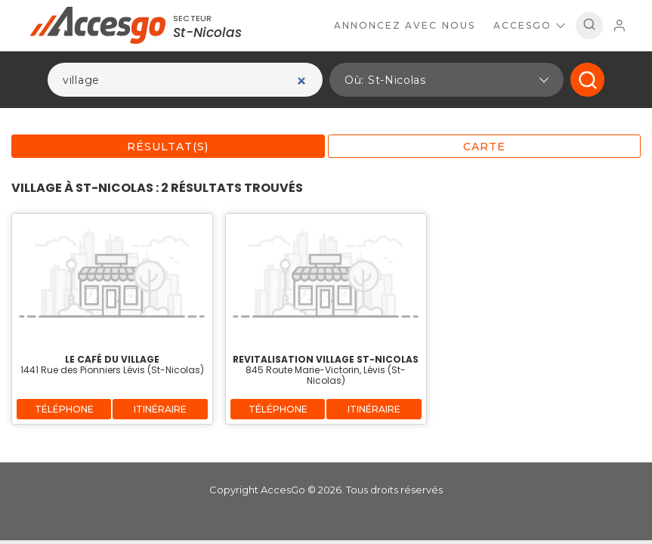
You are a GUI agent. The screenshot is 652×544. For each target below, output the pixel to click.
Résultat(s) (168, 146)
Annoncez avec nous (404, 25)
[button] (446, 80)
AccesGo (529, 25)
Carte (484, 146)
